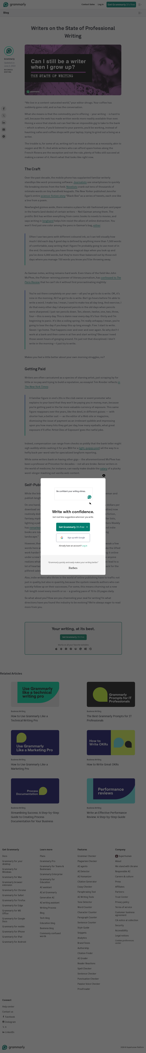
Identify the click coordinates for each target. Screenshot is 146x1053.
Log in (84, 546)
